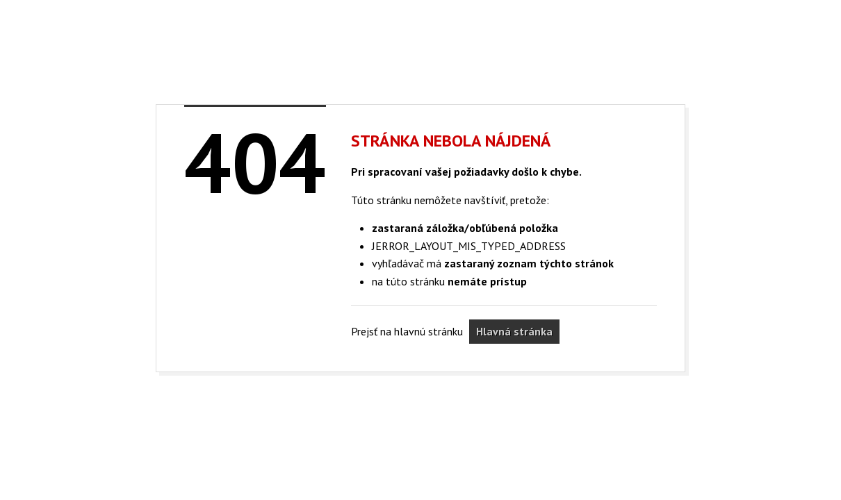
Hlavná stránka (514, 331)
